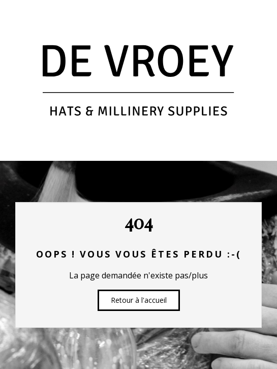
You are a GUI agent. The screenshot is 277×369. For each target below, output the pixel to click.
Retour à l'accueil (139, 300)
